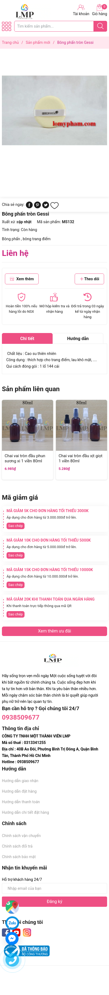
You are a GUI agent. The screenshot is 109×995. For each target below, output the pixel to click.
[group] (54, 110)
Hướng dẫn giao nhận (20, 781)
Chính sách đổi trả (17, 846)
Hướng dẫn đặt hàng (19, 791)
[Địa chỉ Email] (54, 888)
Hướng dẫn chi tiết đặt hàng (25, 812)
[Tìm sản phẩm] (60, 26)
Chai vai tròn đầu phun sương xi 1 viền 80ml (25, 458)
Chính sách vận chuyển (21, 835)
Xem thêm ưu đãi (54, 631)
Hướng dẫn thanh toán (21, 802)
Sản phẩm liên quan (31, 389)
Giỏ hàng (99, 10)
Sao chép (15, 526)
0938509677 (21, 717)
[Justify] (100, 26)
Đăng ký (54, 901)
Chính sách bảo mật (19, 857)
